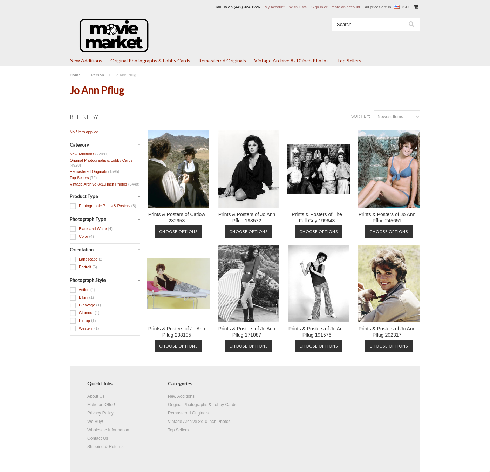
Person (97, 75)
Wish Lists (298, 7)
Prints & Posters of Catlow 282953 (176, 217)
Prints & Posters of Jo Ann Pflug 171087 (246, 332)
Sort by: (360, 116)
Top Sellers (349, 60)
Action (82, 290)
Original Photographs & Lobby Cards (150, 60)
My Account (275, 7)
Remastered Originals (222, 60)
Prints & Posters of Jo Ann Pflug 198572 (246, 217)
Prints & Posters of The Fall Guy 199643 (317, 217)
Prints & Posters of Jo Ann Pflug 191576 (317, 332)
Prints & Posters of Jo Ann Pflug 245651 (387, 217)
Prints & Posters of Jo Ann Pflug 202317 (387, 332)
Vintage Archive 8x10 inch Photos (291, 60)
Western (84, 328)
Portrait (83, 267)
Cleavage (85, 305)
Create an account (344, 7)
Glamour (85, 313)
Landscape (86, 259)
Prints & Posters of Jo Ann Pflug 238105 (176, 332)
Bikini (82, 298)
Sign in (317, 7)
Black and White (91, 229)
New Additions (86, 60)
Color (82, 237)
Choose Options (178, 231)
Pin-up (83, 321)
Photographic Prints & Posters (103, 206)
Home (75, 75)
